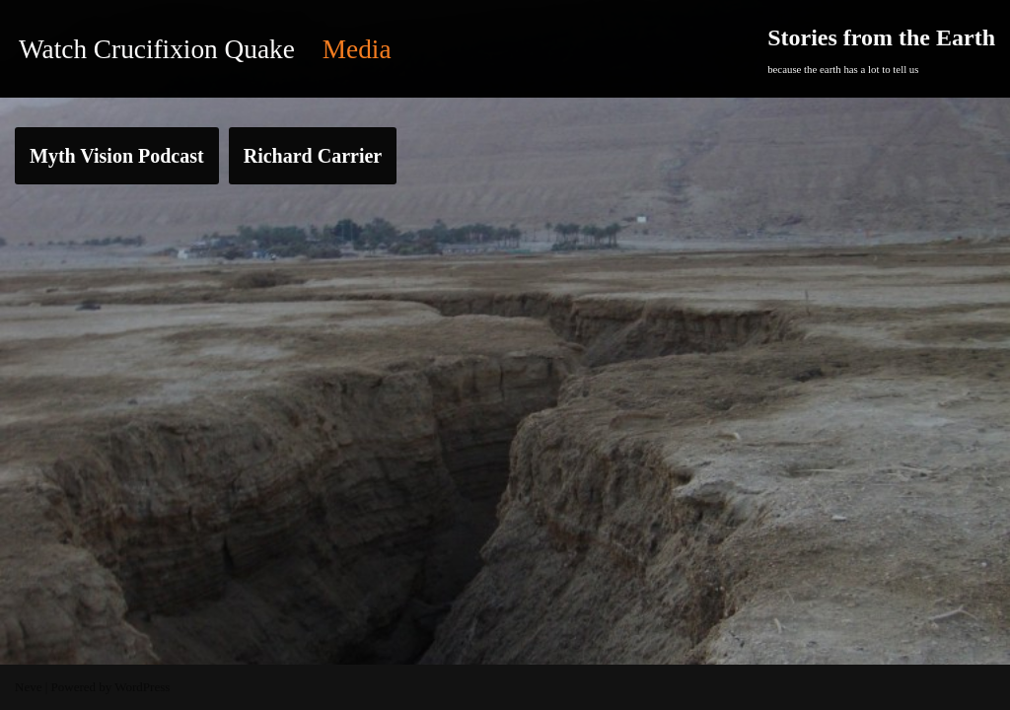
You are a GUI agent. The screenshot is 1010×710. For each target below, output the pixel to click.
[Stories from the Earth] (881, 49)
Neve (28, 686)
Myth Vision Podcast (117, 156)
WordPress (142, 686)
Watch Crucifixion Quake (157, 49)
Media (357, 49)
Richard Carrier (313, 156)
